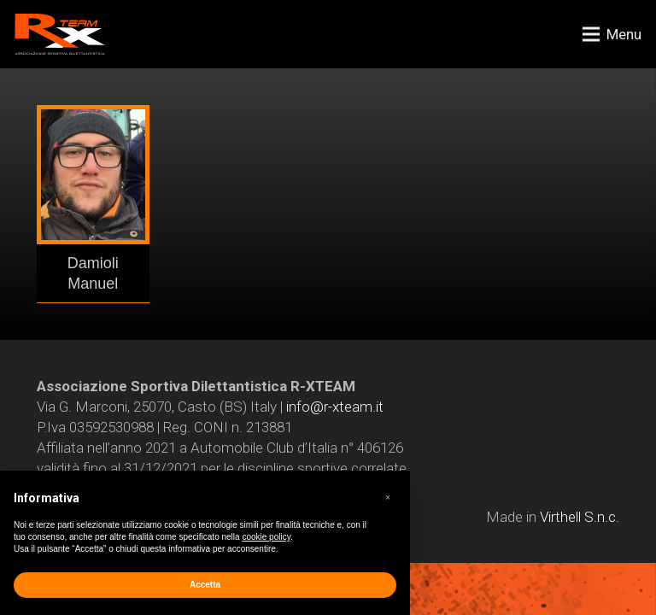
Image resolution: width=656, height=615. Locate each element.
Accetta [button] (205, 584)
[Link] (60, 34)
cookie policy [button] (266, 537)
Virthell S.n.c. (579, 516)
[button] (387, 498)
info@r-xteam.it (335, 406)
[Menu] (612, 34)
